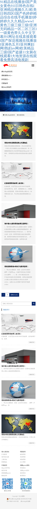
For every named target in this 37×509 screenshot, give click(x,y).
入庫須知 (4, 459)
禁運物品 (4, 462)
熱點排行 (6, 309)
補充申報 (4, 470)
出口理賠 (23, 462)
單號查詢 (23, 468)
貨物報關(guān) (6, 473)
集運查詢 (23, 475)
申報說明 (4, 465)
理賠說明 (23, 451)
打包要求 (4, 454)
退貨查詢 (23, 473)
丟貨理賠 (23, 457)
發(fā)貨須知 (20, 115)
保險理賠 (23, 459)
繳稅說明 (4, 475)
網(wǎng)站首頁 (10, 115)
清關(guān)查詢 (24, 470)
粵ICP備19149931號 (13, 501)
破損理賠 (23, 454)
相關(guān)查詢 (24, 465)
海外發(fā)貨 (5, 457)
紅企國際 (22, 496)
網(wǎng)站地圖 (25, 501)
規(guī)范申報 (5, 468)
